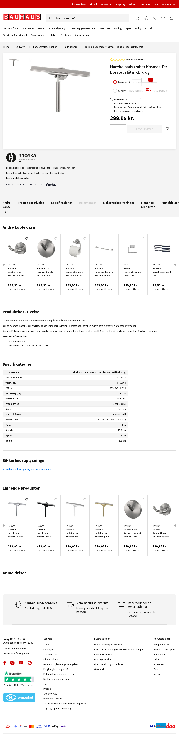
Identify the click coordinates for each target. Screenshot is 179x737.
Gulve (157, 659)
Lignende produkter (148, 205)
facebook (4, 662)
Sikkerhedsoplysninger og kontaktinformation (27, 469)
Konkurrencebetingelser (56, 679)
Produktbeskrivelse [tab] (21, 311)
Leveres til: (124, 82)
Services (145, 4)
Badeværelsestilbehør (45, 46)
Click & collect (50, 659)
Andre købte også (7, 207)
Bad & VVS (28, 28)
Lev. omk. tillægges (16, 289)
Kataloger (48, 649)
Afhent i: (123, 90)
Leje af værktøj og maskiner (108, 644)
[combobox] (87, 18)
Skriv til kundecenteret (15, 648)
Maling (157, 674)
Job (156, 4)
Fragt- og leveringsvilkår (56, 669)
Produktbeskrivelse (31, 203)
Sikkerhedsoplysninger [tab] (24, 460)
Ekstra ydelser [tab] (102, 638)
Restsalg (66, 35)
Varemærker (82, 35)
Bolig (138, 28)
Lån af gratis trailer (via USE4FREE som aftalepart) (119, 649)
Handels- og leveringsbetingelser (60, 664)
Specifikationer (61, 203)
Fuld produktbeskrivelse (17, 178)
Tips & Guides (78, 4)
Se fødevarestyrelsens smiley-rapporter (64, 703)
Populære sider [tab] (162, 638)
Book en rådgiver (103, 654)
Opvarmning (38, 35)
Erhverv (133, 4)
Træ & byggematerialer (82, 28)
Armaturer (159, 664)
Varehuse (106, 4)
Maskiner (105, 28)
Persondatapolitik (52, 698)
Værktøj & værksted (15, 35)
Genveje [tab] (47, 638)
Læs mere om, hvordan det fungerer (142, 613)
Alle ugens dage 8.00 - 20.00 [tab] (18, 640)
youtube (21, 662)
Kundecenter (169, 4)
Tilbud (93, 4)
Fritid (148, 28)
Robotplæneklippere (165, 649)
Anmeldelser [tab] (14, 573)
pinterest (29, 662)
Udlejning (120, 4)
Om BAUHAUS (50, 693)
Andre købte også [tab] (19, 227)
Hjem (6, 46)
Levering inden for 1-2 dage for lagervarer (92, 610)
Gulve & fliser (11, 28)
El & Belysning (57, 28)
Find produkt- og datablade (108, 664)
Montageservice (102, 659)
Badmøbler (159, 654)
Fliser (156, 669)
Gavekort (99, 669)
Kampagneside (161, 644)
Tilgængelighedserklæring (57, 708)
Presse (47, 688)
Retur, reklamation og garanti (58, 674)
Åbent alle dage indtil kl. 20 (38, 608)
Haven (41, 28)
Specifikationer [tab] (17, 364)
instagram (12, 662)
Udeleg (53, 35)
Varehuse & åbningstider (16, 653)
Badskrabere (70, 46)
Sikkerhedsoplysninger (118, 203)
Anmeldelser (170, 203)
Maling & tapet (122, 28)
